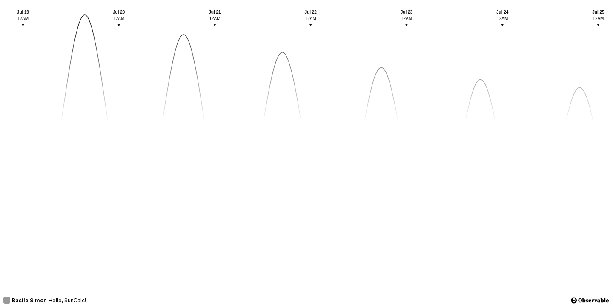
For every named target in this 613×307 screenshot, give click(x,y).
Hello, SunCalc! (67, 300)
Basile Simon (25, 300)
